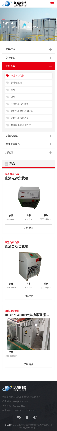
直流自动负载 (17, 75)
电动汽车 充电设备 (20, 104)
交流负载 (10, 58)
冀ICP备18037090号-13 (28, 428)
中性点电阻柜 (12, 144)
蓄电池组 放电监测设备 (22, 111)
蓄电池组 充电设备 (20, 118)
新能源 (9, 152)
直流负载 (10, 66)
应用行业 (10, 49)
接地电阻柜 (16, 83)
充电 (13, 97)
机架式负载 (11, 135)
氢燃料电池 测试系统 (21, 125)
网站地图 (8, 425)
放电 (13, 90)
